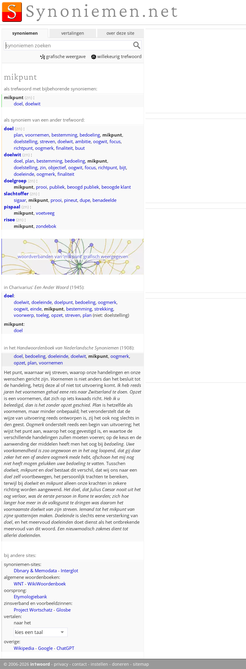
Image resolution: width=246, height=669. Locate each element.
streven (47, 141)
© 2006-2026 (27, 662)
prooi (41, 186)
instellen (99, 662)
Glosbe (63, 608)
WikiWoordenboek (47, 582)
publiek (57, 186)
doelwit (32, 103)
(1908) (75, 347)
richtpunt (23, 147)
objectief (57, 167)
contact (79, 662)
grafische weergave (63, 56)
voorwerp (24, 314)
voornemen (37, 134)
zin (43, 167)
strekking (103, 308)
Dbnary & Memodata (35, 569)
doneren (120, 662)
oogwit (100, 141)
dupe (85, 199)
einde (36, 308)
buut (80, 147)
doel (18, 103)
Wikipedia (24, 647)
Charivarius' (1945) (46, 287)
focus (115, 141)
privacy (61, 662)
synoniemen (25, 33)
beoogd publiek (83, 186)
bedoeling (90, 134)
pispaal (12, 206)
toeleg (42, 314)
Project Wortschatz (33, 608)
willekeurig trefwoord (116, 56)
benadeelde (104, 199)
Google (45, 647)
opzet (57, 314)
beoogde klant (116, 186)
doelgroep (15, 180)
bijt (122, 167)
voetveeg (45, 212)
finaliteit (64, 147)
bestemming (64, 134)
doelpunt (63, 301)
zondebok (46, 225)
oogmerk (44, 147)
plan (18, 134)
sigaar (20, 199)
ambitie (83, 141)
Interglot (69, 569)
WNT (19, 582)
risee (9, 219)
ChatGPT (65, 647)
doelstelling (25, 141)
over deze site (120, 33)
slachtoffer (16, 193)
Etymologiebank (30, 595)
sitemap (141, 662)
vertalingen (72, 33)
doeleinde (24, 173)
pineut (70, 199)
